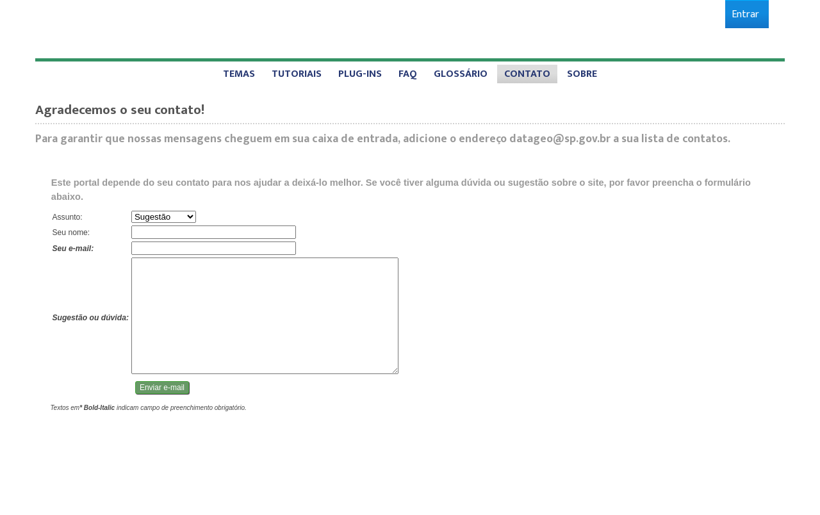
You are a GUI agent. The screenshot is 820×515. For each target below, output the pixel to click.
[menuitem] (745, 14)
